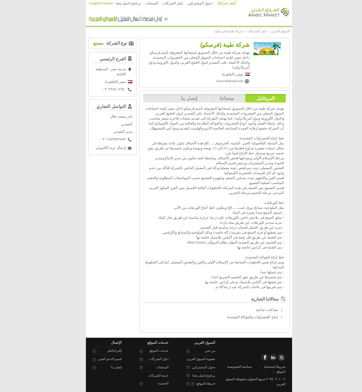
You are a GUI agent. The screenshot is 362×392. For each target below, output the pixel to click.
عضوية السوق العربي (193, 359)
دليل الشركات (164, 3)
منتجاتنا (219, 98)
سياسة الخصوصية (231, 367)
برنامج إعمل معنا (120, 3)
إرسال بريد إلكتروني (103, 148)
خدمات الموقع (150, 351)
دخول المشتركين (192, 3)
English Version (93, 3)
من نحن (202, 351)
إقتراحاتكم (106, 351)
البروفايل (257, 98)
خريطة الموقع (198, 383)
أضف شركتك (218, 3)
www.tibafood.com (221, 81)
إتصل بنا (181, 98)
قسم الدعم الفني (102, 359)
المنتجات (143, 3)
